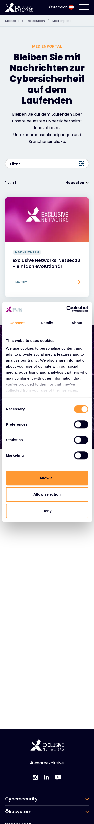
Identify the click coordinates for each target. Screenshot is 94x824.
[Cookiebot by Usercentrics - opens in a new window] (67, 309)
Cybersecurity (21, 773)
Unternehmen (21, 811)
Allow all (47, 478)
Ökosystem (18, 786)
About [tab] (76, 323)
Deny (47, 511)
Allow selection (47, 494)
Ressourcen (18, 799)
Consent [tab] (17, 323)
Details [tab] (47, 323)
